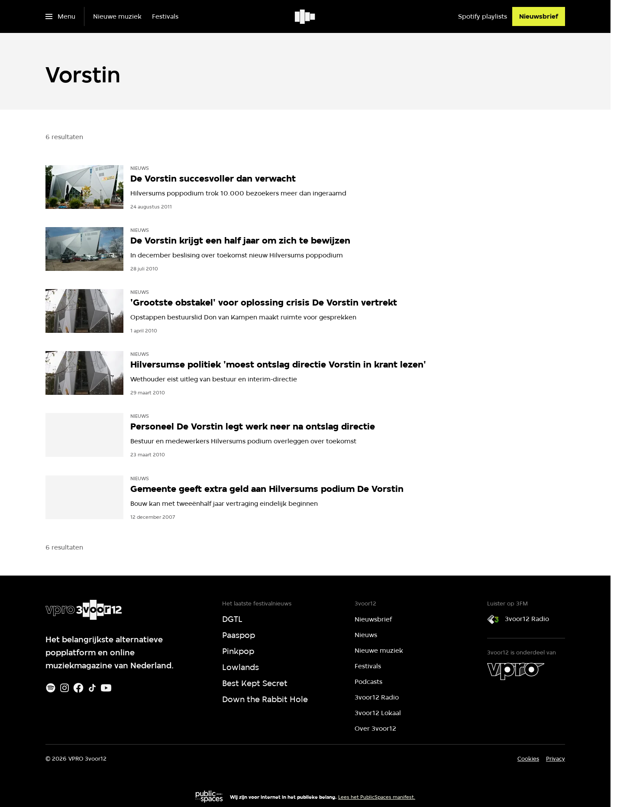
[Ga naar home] (305, 16)
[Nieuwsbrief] (538, 16)
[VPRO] (515, 671)
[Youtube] (106, 688)
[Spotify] (50, 688)
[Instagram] (64, 688)
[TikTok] (92, 688)
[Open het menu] (60, 16)
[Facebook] (78, 688)
